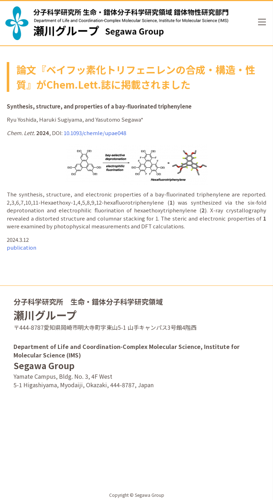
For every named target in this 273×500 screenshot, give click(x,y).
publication (21, 247)
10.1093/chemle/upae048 (95, 133)
